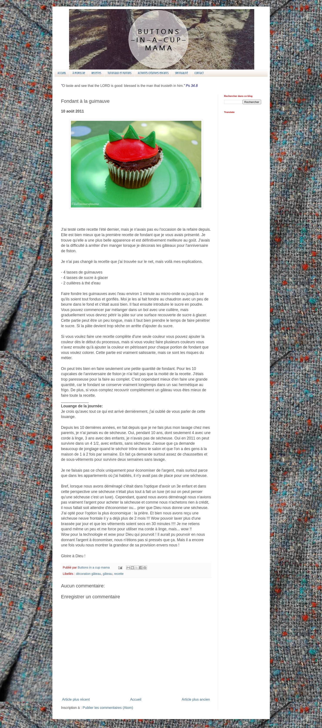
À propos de (79, 73)
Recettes (96, 73)
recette (119, 573)
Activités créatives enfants (153, 73)
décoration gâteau (88, 573)
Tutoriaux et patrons (119, 73)
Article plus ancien (196, 699)
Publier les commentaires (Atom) (108, 708)
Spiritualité (181, 73)
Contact (199, 73)
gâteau (107, 573)
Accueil (62, 73)
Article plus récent (76, 699)
